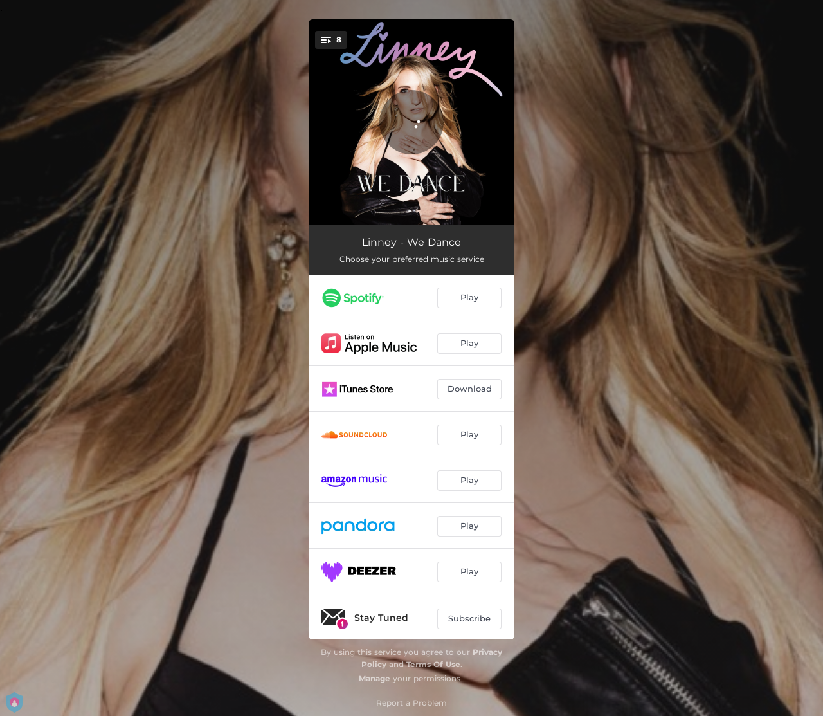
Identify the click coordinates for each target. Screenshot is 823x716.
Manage (374, 678)
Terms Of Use (433, 664)
